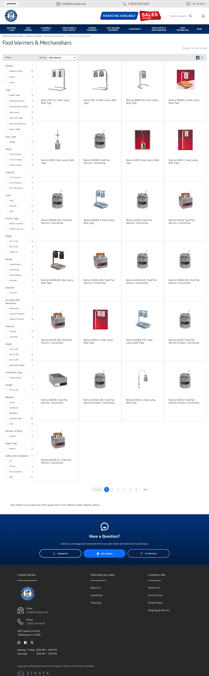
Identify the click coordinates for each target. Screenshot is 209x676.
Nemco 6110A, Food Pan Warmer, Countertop (182, 221)
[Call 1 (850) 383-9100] (136, 4)
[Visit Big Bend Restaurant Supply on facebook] (25, 642)
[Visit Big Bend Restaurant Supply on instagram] (18, 642)
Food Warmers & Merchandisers (78, 36)
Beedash (89, 666)
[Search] (181, 15)
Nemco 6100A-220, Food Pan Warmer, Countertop (56, 221)
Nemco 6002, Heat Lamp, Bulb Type (57, 161)
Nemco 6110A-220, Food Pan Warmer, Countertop (99, 281)
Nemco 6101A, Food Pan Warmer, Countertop (139, 221)
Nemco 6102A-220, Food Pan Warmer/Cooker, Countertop (99, 401)
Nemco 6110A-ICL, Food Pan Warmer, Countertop (56, 461)
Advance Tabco (16, 71)
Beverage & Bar (11, 29)
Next (146, 489)
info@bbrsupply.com (37, 612)
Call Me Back (195, 4)
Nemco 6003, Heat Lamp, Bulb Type (142, 161)
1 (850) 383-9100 (35, 623)
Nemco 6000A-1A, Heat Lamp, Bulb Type (142, 101)
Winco (12, 82)
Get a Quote (105, 553)
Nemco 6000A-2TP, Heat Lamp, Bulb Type (139, 341)
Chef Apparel (28, 29)
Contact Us (60, 553)
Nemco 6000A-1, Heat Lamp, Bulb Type (184, 101)
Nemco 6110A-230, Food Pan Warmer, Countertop (56, 341)
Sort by (43, 57)
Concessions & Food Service (69, 29)
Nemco (12, 77)
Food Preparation (182, 29)
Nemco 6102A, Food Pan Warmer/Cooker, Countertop (184, 341)
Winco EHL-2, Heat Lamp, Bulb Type (100, 101)
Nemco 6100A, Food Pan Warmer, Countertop (97, 161)
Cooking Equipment (92, 29)
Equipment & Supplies (33, 36)
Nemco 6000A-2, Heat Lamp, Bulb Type (99, 221)
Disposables (135, 29)
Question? (11, 4)
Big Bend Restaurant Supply (12, 36)
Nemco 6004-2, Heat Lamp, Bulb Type (98, 341)
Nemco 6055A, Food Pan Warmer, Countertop (54, 401)
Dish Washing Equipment (113, 29)
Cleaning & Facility (46, 29)
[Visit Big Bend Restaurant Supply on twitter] (32, 642)
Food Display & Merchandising (159, 29)
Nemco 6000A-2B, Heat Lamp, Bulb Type (57, 281)
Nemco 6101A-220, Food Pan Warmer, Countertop (141, 281)
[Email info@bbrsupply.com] (71, 4)
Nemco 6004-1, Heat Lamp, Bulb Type (183, 161)
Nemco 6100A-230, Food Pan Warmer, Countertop (184, 281)
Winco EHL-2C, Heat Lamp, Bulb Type (55, 101)
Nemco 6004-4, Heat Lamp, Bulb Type (141, 401)
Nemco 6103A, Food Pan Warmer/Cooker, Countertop (184, 401)
